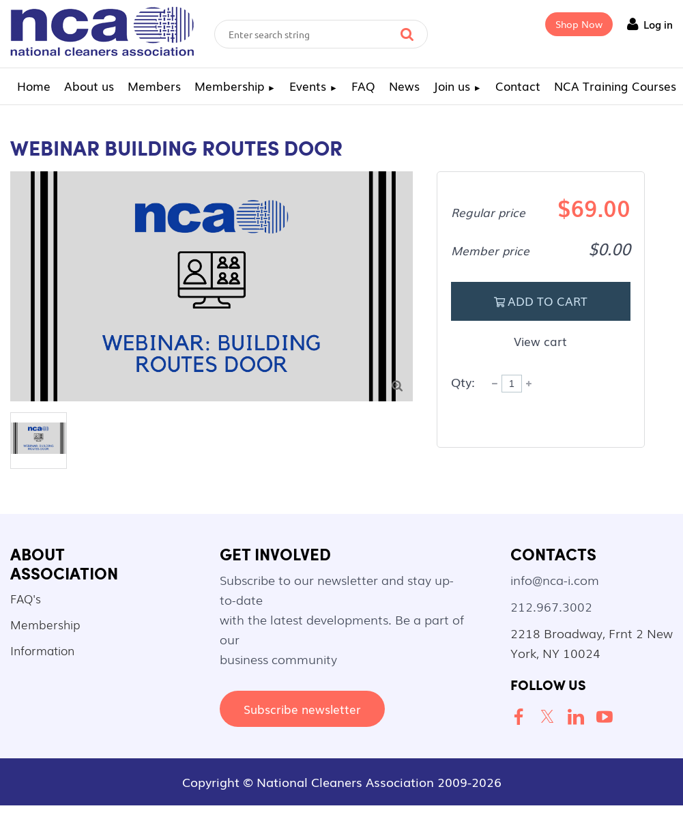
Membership (45, 624)
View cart (540, 340)
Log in (658, 23)
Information (42, 650)
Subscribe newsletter (302, 708)
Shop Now (578, 24)
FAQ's (25, 598)
